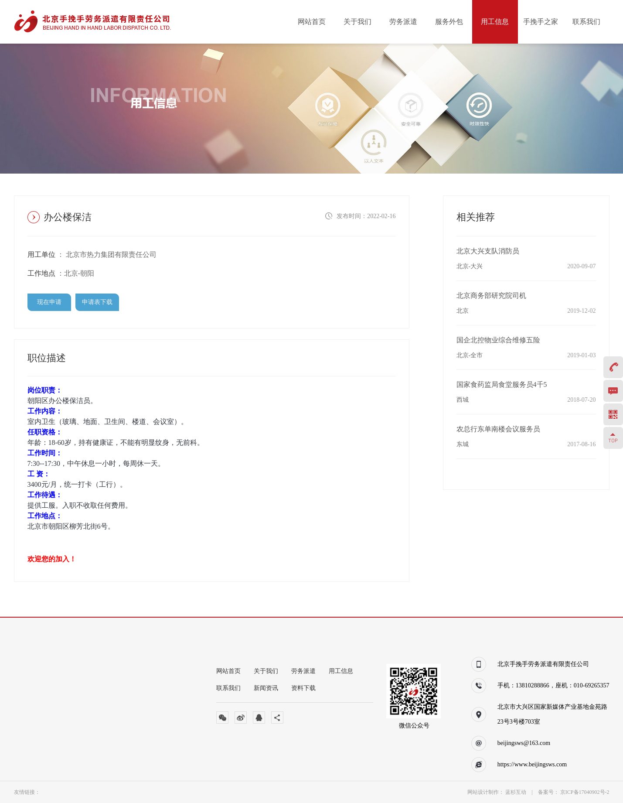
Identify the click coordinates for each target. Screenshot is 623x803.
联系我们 (586, 21)
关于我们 (357, 21)
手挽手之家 (540, 21)
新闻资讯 (266, 688)
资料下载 (303, 688)
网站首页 (312, 21)
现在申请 (49, 302)
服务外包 (449, 21)
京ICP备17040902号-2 (584, 792)
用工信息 (495, 21)
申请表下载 (97, 302)
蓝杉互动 (516, 792)
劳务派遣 (403, 21)
